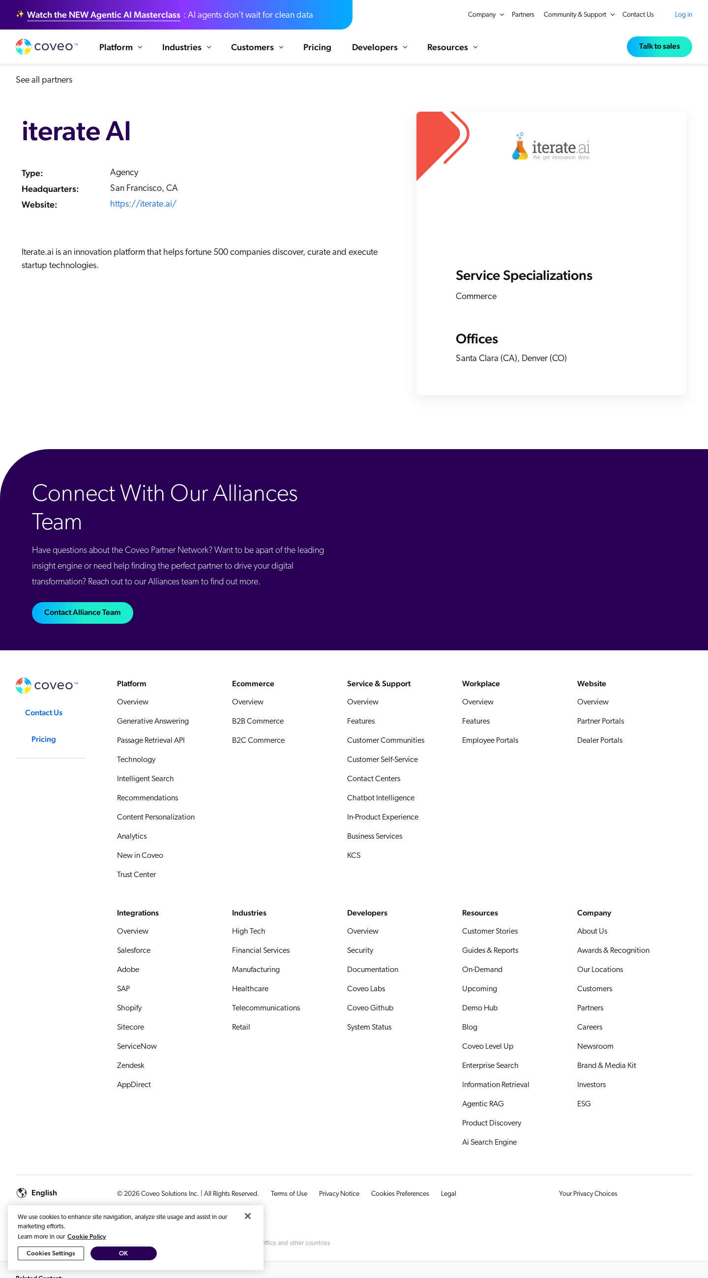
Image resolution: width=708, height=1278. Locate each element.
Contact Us (638, 15)
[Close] (248, 1216)
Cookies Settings (51, 1253)
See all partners (44, 90)
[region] (136, 1237)
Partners (523, 15)
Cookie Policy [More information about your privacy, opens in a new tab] (86, 1236)
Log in (683, 15)
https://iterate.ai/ (143, 214)
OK (123, 1253)
